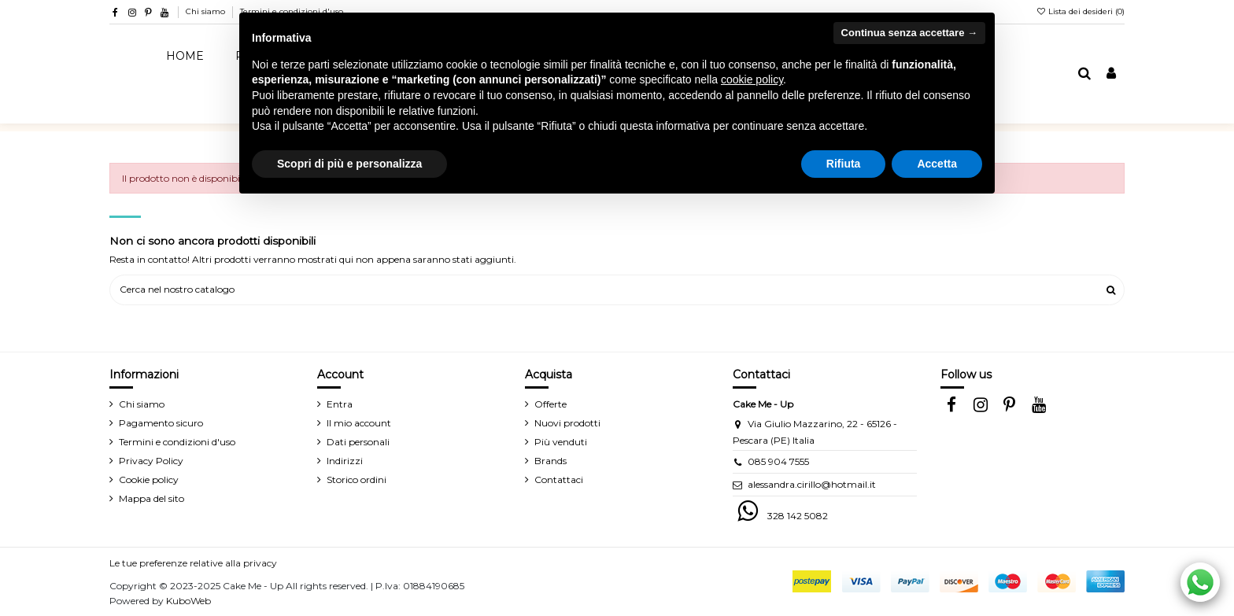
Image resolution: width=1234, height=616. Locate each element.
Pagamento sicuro (161, 423)
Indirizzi (345, 461)
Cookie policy (149, 479)
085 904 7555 (778, 461)
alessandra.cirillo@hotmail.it (812, 484)
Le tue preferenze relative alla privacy (193, 563)
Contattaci (558, 479)
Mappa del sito (151, 498)
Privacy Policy (151, 461)
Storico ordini (356, 479)
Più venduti (560, 442)
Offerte (550, 404)
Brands (550, 461)
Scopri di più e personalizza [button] (349, 163)
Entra (340, 404)
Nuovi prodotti (567, 423)
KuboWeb (188, 601)
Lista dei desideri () (1080, 11)
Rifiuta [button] (843, 163)
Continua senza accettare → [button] (909, 33)
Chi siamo (206, 11)
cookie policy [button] (752, 79)
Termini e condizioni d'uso (177, 442)
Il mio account (359, 423)
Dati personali (358, 442)
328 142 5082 (797, 516)
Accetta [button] (937, 163)
